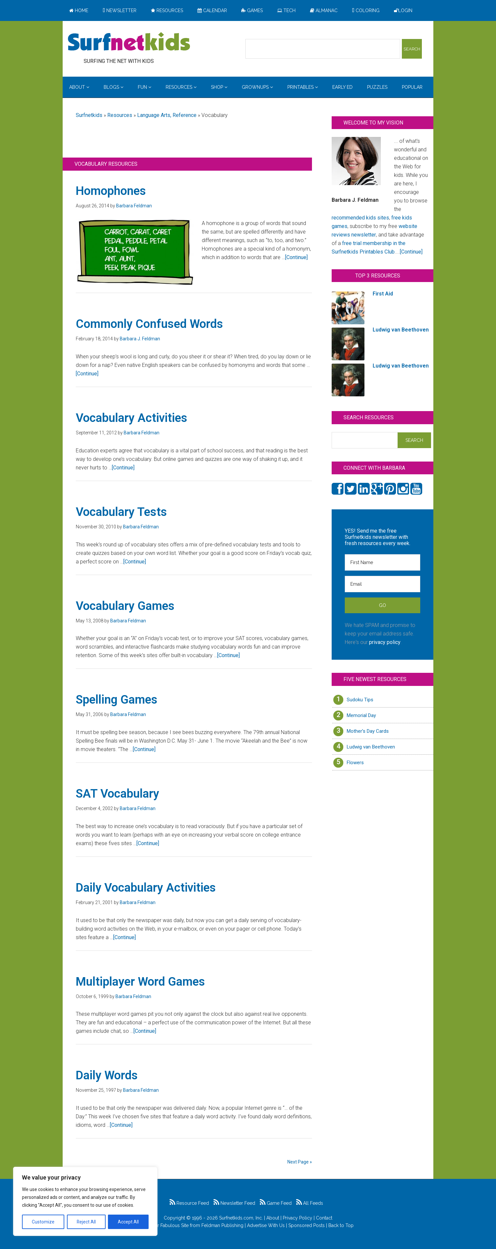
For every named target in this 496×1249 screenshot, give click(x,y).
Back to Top (341, 1225)
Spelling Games (116, 700)
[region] (85, 1201)
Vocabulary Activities (131, 418)
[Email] (382, 584)
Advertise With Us (266, 1225)
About (272, 1218)
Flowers (355, 763)
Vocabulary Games (125, 606)
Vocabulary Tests (121, 512)
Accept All (128, 1221)
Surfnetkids (89, 115)
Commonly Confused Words (149, 324)
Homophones (111, 191)
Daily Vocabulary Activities (146, 888)
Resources (119, 115)
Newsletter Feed (234, 1203)
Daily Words (107, 1075)
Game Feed (276, 1203)
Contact (324, 1218)
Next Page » (299, 1161)
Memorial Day (361, 715)
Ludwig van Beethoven (371, 747)
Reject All (86, 1221)
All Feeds (309, 1203)
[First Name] (382, 562)
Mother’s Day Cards (368, 731)
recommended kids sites (360, 218)
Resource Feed (189, 1203)
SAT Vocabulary (117, 794)
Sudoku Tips (360, 700)
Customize (43, 1221)
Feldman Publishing (222, 1225)
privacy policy (385, 642)
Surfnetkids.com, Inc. (241, 1218)
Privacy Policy (297, 1218)
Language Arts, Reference (166, 115)
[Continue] (296, 257)
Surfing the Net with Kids (129, 42)
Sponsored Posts (306, 1225)
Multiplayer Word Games (140, 982)
